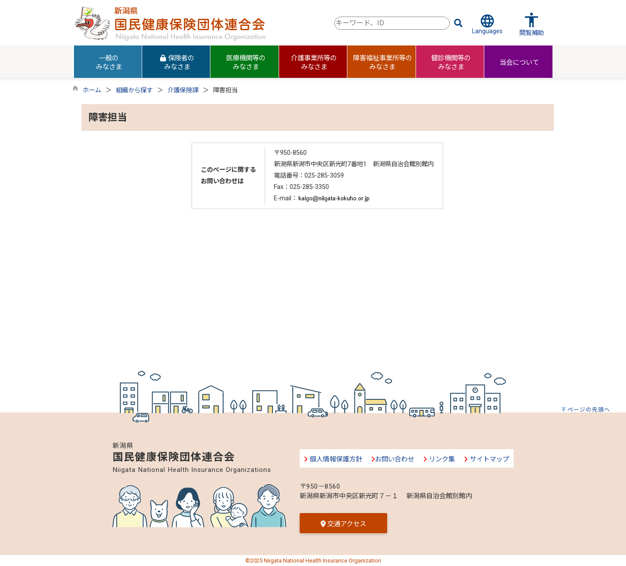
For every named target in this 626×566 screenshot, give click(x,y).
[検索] (458, 23)
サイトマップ (486, 459)
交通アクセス (343, 524)
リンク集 (439, 459)
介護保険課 (183, 90)
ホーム (92, 90)
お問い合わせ (392, 459)
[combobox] (392, 23)
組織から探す (134, 90)
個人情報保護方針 (333, 459)
